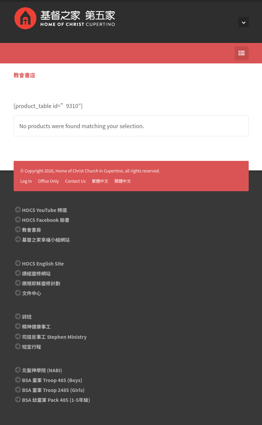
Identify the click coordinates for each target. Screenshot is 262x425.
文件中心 (31, 293)
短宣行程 (31, 346)
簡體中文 (123, 181)
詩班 (27, 316)
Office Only (48, 181)
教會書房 (31, 229)
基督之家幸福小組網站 (46, 239)
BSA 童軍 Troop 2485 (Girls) (53, 389)
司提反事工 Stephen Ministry (54, 336)
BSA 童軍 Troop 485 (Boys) (52, 380)
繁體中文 (100, 181)
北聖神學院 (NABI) (42, 370)
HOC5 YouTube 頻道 (44, 210)
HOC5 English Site (43, 263)
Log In (26, 181)
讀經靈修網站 (36, 273)
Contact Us (75, 181)
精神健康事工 (36, 326)
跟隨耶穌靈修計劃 (41, 283)
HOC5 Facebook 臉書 (46, 219)
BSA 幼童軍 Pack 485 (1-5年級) (56, 399)
